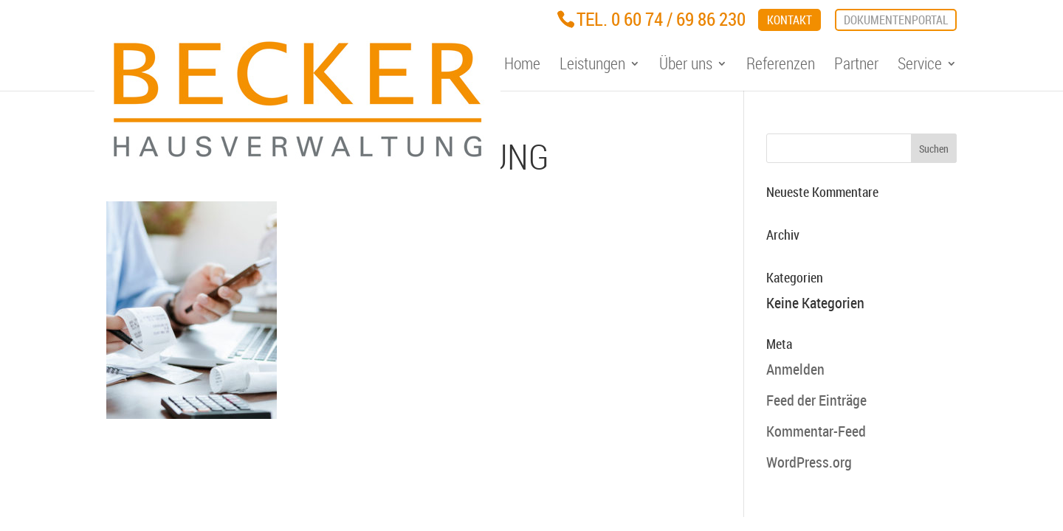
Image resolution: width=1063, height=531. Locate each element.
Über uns (685, 66)
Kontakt (789, 20)
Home (522, 66)
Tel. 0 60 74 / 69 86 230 (661, 19)
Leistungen (592, 66)
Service (920, 66)
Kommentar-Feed (816, 431)
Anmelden (795, 369)
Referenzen (780, 66)
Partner (856, 66)
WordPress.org (809, 462)
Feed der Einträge (816, 400)
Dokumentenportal (896, 20)
